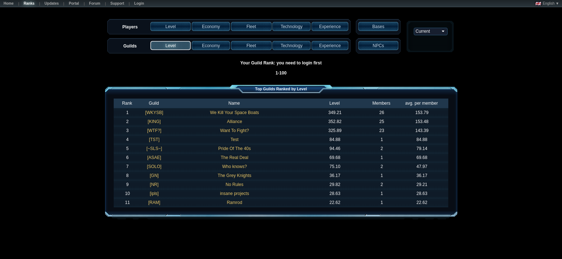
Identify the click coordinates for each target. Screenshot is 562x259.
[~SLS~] (154, 148)
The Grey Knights (234, 175)
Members (381, 103)
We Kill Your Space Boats (234, 112)
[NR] (154, 184)
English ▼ (547, 3)
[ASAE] (154, 157)
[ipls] (154, 193)
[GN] (154, 175)
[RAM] (154, 202)
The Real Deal (234, 157)
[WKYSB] (154, 112)
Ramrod (234, 202)
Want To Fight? (234, 130)
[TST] (154, 139)
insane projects (234, 193)
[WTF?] (154, 130)
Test (235, 139)
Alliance (234, 121)
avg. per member (421, 103)
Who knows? (234, 166)
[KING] (154, 121)
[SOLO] (154, 166)
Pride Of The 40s (234, 148)
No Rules (234, 184)
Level (334, 103)
